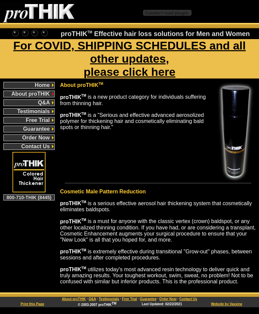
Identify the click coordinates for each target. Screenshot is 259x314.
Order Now (38, 137)
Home (44, 85)
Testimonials (35, 111)
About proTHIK (32, 94)
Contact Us (37, 146)
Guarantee (38, 129)
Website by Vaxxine (226, 304)
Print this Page (32, 304)
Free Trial (40, 120)
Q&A (46, 102)
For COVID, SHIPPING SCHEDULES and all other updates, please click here (129, 58)
